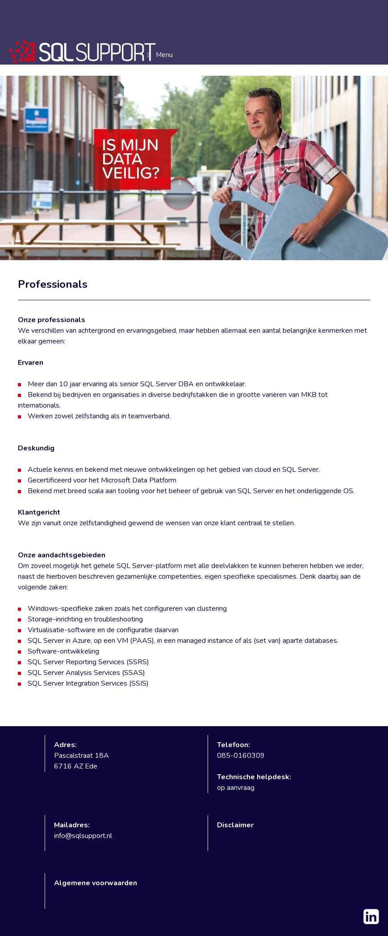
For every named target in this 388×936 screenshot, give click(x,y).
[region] (194, 168)
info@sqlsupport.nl (83, 836)
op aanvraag (235, 788)
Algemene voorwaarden (95, 883)
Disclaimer (235, 825)
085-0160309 (241, 755)
